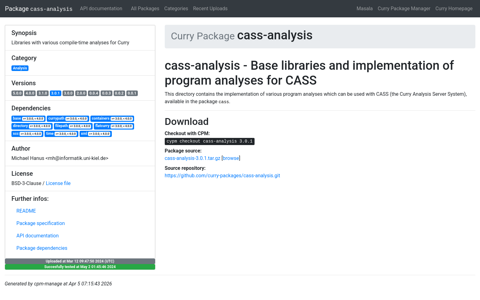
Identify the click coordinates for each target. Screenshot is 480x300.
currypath (68, 118)
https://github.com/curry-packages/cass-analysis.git (222, 176)
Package (38, 8)
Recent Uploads (210, 8)
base (28, 118)
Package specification (40, 223)
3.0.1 (55, 93)
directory (32, 126)
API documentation (101, 8)
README (26, 211)
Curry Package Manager (404, 8)
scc (27, 133)
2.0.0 (81, 93)
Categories (176, 8)
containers (112, 118)
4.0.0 (30, 93)
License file (58, 183)
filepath (73, 126)
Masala (365, 8)
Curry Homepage (454, 8)
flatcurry (114, 126)
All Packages (145, 8)
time (61, 133)
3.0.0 (68, 93)
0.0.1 (132, 93)
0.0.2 (119, 93)
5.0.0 (17, 93)
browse (231, 158)
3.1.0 (42, 93)
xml (96, 133)
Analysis (20, 68)
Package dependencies (42, 248)
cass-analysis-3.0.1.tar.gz (192, 158)
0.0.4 (93, 93)
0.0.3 (106, 93)
